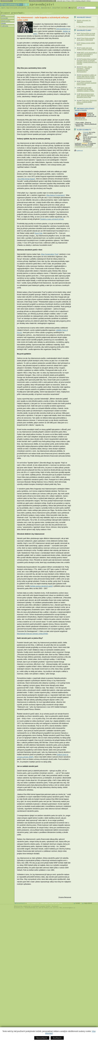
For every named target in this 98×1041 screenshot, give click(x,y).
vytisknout (78, 150)
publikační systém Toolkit (41, 906)
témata (3, 23)
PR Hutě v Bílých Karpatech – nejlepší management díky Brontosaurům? (84, 69)
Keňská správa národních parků (41, 586)
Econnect (55, 906)
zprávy (3, 15)
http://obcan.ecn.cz (81, 119)
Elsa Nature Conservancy (86, 26)
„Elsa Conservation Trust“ (50, 254)
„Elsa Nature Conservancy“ (55, 195)
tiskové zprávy (5, 21)
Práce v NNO (70, 1)
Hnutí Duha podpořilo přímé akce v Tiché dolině (86, 39)
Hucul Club (38, 233)
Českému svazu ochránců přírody (52, 219)
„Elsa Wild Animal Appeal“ (26, 179)
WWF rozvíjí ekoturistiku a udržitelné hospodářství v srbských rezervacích (87, 54)
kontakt (78, 903)
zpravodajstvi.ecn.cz (32, 13)
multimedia (4, 26)
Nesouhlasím (41, 1038)
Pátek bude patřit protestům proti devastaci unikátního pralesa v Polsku (85, 89)
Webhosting (18, 906)
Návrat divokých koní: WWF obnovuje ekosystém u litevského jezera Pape (86, 95)
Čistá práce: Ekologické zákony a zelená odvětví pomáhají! (87, 102)
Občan (88, 1)
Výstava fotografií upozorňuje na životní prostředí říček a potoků (86, 82)
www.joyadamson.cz (63, 29)
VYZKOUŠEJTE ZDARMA (83, 146)
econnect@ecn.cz (69, 907)
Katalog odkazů (80, 1)
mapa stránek (88, 903)
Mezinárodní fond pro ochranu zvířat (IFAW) (32, 634)
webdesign (27, 906)
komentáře (4, 18)
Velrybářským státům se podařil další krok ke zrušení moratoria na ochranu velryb (86, 76)
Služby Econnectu (84, 129)
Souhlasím (57, 1038)
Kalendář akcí (61, 1)
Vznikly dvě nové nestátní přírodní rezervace (85, 48)
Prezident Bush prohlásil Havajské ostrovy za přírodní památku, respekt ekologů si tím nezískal (87, 61)
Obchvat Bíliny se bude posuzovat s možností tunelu (86, 34)
